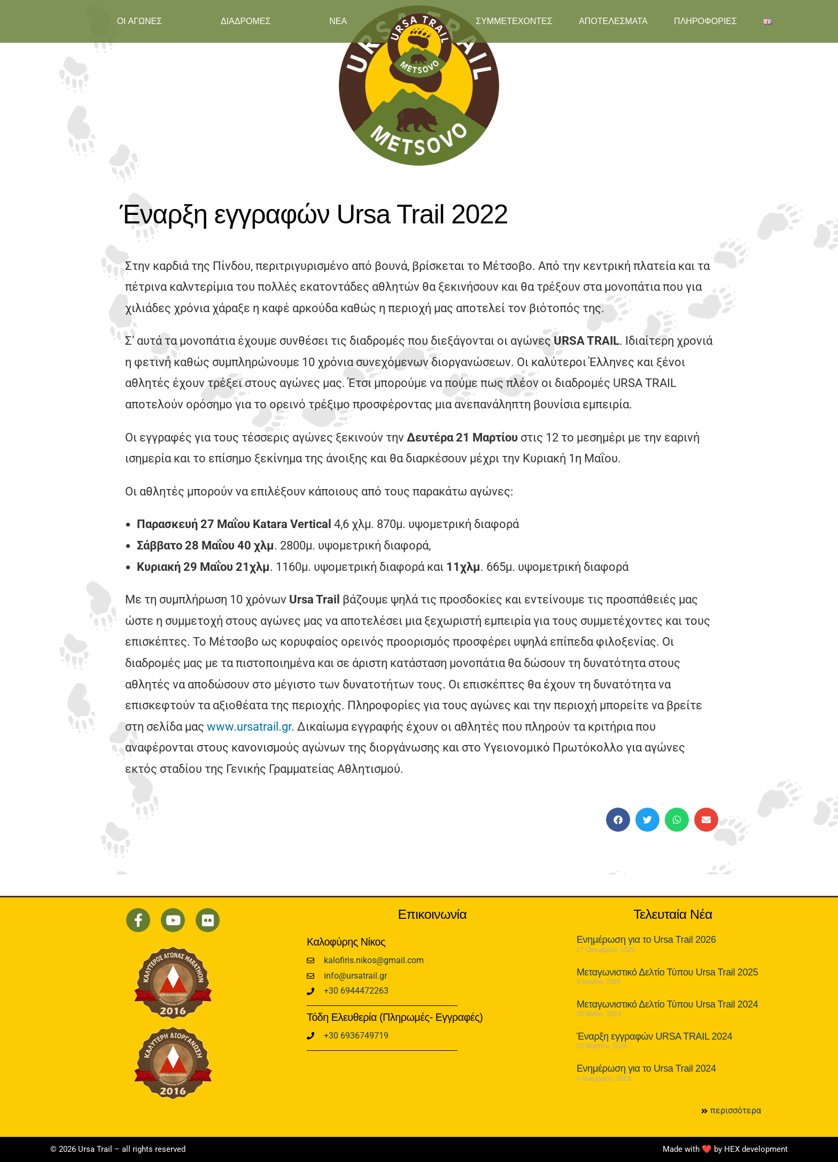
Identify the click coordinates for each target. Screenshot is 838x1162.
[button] (618, 820)
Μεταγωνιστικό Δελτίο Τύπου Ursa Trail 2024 (667, 1004)
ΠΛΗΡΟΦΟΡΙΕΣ (705, 21)
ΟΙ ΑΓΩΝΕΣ (139, 21)
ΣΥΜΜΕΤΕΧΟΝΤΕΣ (514, 21)
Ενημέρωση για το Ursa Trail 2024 (646, 1068)
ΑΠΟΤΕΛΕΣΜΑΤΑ (613, 21)
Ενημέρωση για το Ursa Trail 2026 (646, 939)
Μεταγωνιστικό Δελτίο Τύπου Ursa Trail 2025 (667, 972)
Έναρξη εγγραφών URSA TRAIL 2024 (654, 1036)
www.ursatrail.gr (249, 726)
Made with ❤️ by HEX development (725, 1149)
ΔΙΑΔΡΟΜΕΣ (246, 21)
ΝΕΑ (338, 21)
